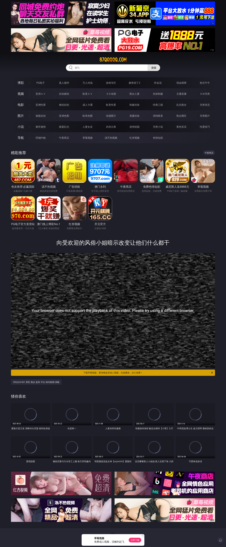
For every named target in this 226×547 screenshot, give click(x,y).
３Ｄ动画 (111, 93)
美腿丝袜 (134, 115)
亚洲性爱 (41, 104)
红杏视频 (134, 137)
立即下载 (135, 540)
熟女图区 (181, 115)
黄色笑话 (181, 126)
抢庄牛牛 (205, 82)
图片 (21, 116)
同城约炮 (41, 137)
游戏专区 (111, 82)
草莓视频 (88, 137)
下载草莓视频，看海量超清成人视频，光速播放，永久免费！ (148, 373)
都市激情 (41, 126)
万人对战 (88, 82)
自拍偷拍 (64, 93)
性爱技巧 (205, 126)
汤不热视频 (111, 137)
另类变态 (205, 104)
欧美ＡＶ (88, 93)
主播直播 (181, 93)
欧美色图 (88, 115)
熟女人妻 (134, 93)
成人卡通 (88, 104)
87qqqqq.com (113, 60)
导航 (21, 138)
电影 (21, 105)
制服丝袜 (134, 104)
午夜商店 (64, 137)
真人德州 (64, 82)
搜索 (153, 67)
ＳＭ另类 (205, 93)
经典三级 (158, 104)
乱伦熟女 (181, 104)
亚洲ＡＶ (41, 93)
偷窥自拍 (41, 115)
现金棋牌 (181, 82)
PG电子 (40, 82)
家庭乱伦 (64, 126)
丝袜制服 (158, 93)
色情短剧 (158, 137)
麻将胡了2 (134, 82)
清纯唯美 (158, 115)
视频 (21, 94)
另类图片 (205, 115)
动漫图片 (111, 115)
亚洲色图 (64, 115)
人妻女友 (88, 126)
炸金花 (158, 82)
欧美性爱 (111, 104)
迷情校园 (134, 126)
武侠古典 (111, 126)
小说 (21, 127)
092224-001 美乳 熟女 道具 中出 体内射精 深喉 (36, 382)
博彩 (21, 83)
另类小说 (158, 126)
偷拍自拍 (64, 104)
